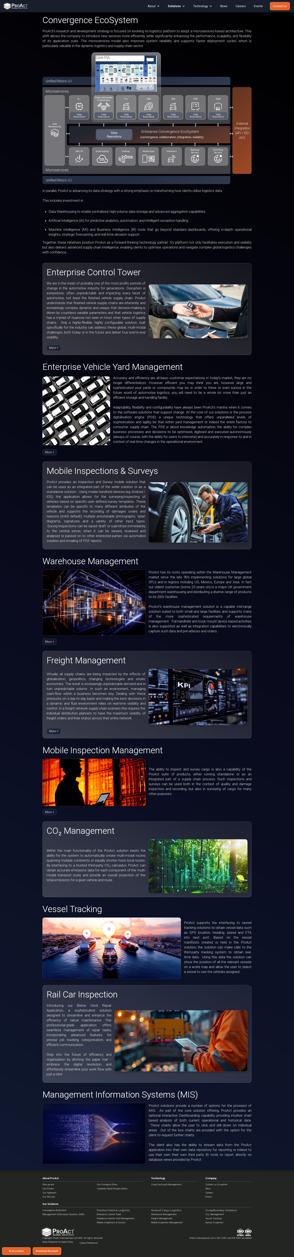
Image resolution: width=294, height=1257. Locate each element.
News (223, 6)
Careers (241, 6)
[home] (15, 6)
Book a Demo (16, 1251)
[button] (154, 6)
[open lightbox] (126, 70)
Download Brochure (47, 1251)
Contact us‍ (280, 6)
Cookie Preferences (88, 1243)
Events (258, 6)
